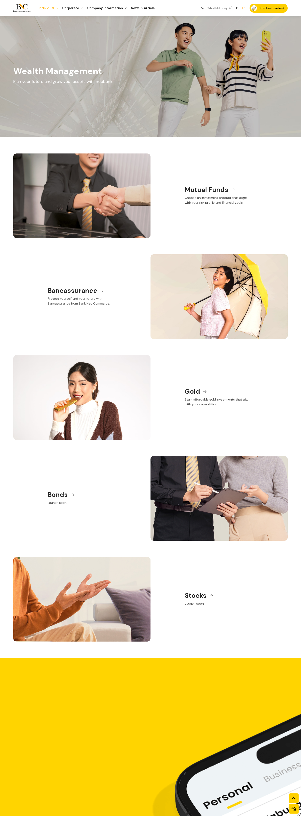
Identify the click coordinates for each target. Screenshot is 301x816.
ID (237, 8)
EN (244, 8)
